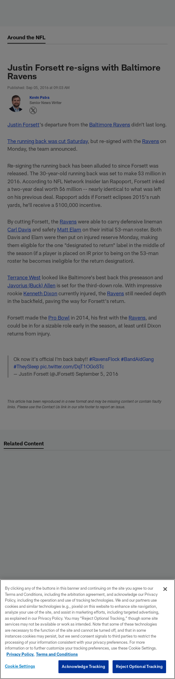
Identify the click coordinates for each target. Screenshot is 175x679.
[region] (87, 629)
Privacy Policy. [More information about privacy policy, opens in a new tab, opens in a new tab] (20, 654)
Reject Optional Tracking (139, 666)
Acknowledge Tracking (83, 666)
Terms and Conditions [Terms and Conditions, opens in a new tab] (57, 654)
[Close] (165, 589)
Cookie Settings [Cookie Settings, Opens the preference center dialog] (20, 666)
